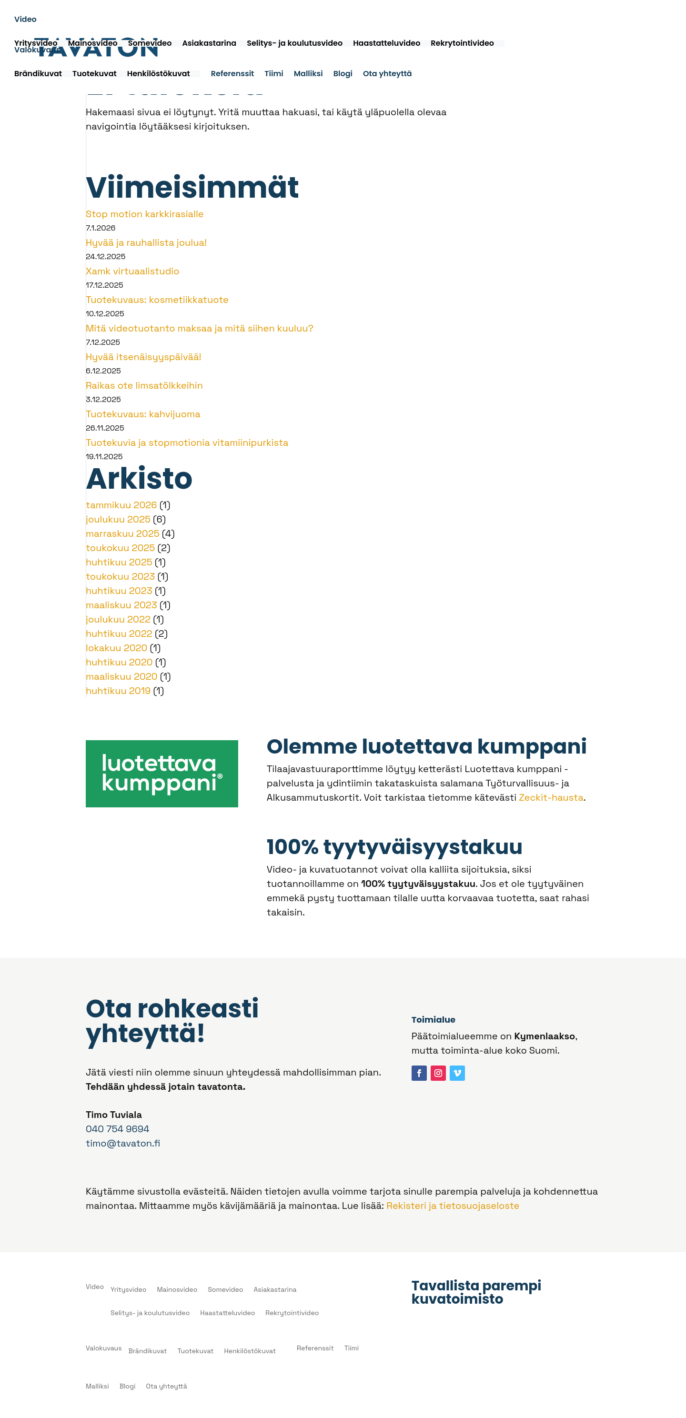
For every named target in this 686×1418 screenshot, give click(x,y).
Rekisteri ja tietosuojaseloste (452, 1205)
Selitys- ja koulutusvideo (295, 44)
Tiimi (273, 75)
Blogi (343, 75)
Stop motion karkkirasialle (145, 214)
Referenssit (232, 75)
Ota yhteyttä (387, 75)
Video (25, 21)
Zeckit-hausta (551, 797)
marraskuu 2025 (123, 533)
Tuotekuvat (94, 74)
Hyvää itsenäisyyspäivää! (143, 357)
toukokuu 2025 (120, 548)
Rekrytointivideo (462, 44)
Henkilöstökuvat (158, 74)
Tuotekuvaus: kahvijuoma (143, 414)
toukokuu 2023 (120, 576)
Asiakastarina (209, 44)
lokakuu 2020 (116, 648)
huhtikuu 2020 (119, 662)
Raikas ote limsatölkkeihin (144, 385)
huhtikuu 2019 (118, 690)
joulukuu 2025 (118, 519)
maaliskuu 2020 (122, 676)
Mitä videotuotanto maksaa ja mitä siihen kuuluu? (199, 328)
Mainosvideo (93, 44)
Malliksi (308, 75)
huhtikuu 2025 (119, 562)
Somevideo (150, 44)
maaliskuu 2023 (121, 605)
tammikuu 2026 (121, 505)
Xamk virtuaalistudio (133, 271)
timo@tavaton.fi (123, 1143)
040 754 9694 (117, 1129)
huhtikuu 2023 (119, 590)
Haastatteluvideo (386, 44)
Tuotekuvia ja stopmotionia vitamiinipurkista (187, 442)
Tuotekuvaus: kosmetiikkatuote (157, 299)
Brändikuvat (38, 74)
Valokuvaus (37, 52)
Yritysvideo (36, 44)
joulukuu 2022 (118, 619)
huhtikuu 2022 (119, 633)
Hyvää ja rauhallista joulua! (146, 242)
